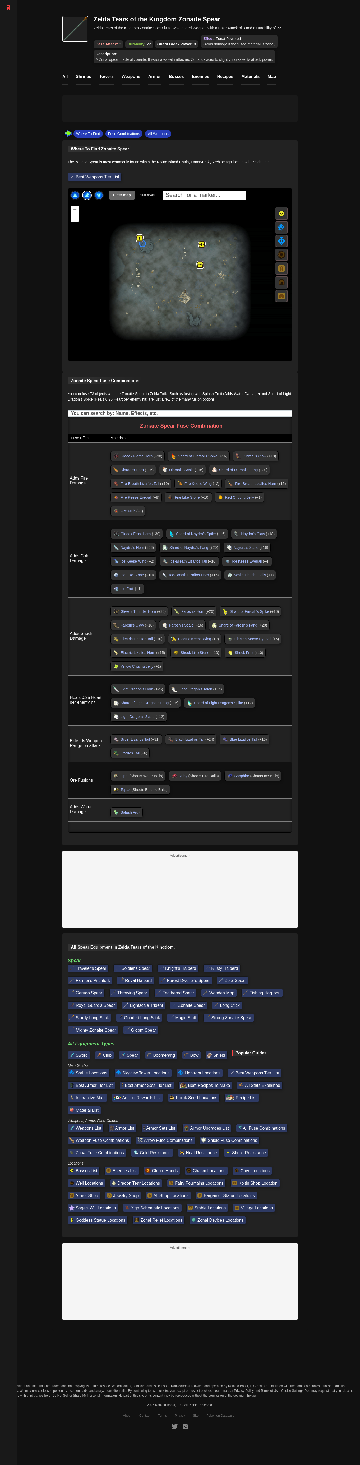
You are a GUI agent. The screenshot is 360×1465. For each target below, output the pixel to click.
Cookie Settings (292, 1391)
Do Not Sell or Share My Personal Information (84, 1395)
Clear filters (147, 195)
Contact (144, 1415)
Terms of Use (270, 1391)
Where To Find (88, 134)
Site (196, 1415)
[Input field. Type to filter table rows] (180, 413)
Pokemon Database (220, 1415)
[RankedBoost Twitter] (175, 1426)
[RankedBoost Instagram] (185, 1426)
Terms (162, 1415)
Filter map (122, 195)
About (127, 1415)
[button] (202, 244)
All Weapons (158, 134)
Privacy (180, 1415)
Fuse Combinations (124, 134)
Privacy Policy (244, 1391)
